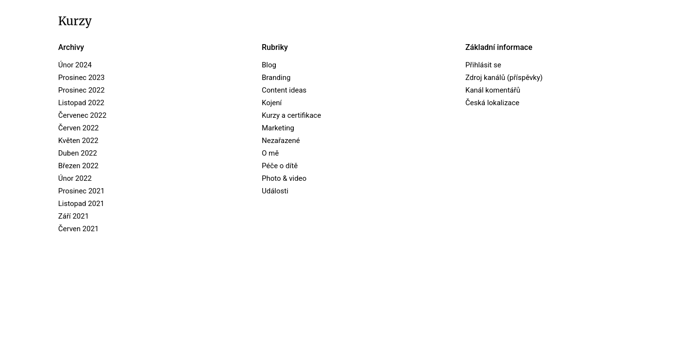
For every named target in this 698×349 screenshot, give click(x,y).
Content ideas (284, 90)
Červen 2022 (78, 128)
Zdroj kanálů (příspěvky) (504, 77)
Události (275, 191)
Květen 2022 (78, 140)
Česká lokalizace (492, 102)
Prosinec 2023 (81, 77)
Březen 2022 (78, 165)
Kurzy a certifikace (291, 115)
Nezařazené (281, 140)
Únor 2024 (75, 65)
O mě (270, 153)
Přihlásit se (483, 65)
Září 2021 (73, 216)
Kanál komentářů (492, 90)
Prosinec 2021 (81, 191)
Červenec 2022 (82, 115)
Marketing (278, 128)
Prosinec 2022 (81, 90)
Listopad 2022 (81, 102)
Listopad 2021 (81, 203)
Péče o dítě (280, 165)
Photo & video (284, 178)
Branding (276, 77)
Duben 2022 (77, 153)
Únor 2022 (75, 178)
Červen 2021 (78, 228)
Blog (269, 65)
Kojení (272, 102)
